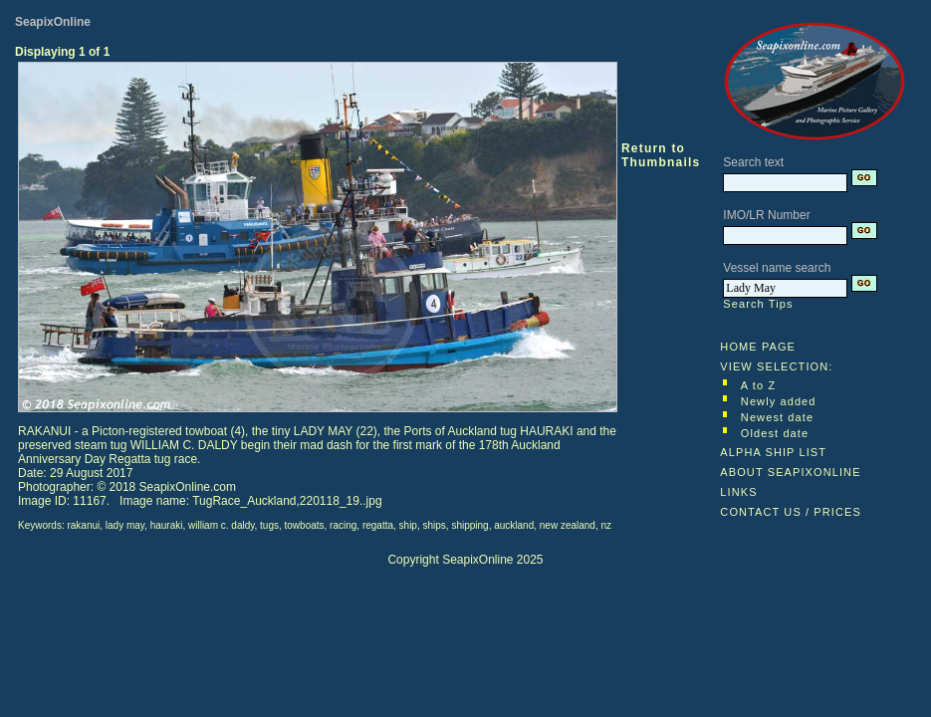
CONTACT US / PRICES (790, 512)
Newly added (778, 401)
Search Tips (758, 304)
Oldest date (775, 433)
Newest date (777, 417)
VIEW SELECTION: (776, 366)
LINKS (738, 492)
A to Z (758, 385)
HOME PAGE (758, 347)
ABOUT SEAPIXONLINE (790, 472)
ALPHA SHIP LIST (773, 452)
